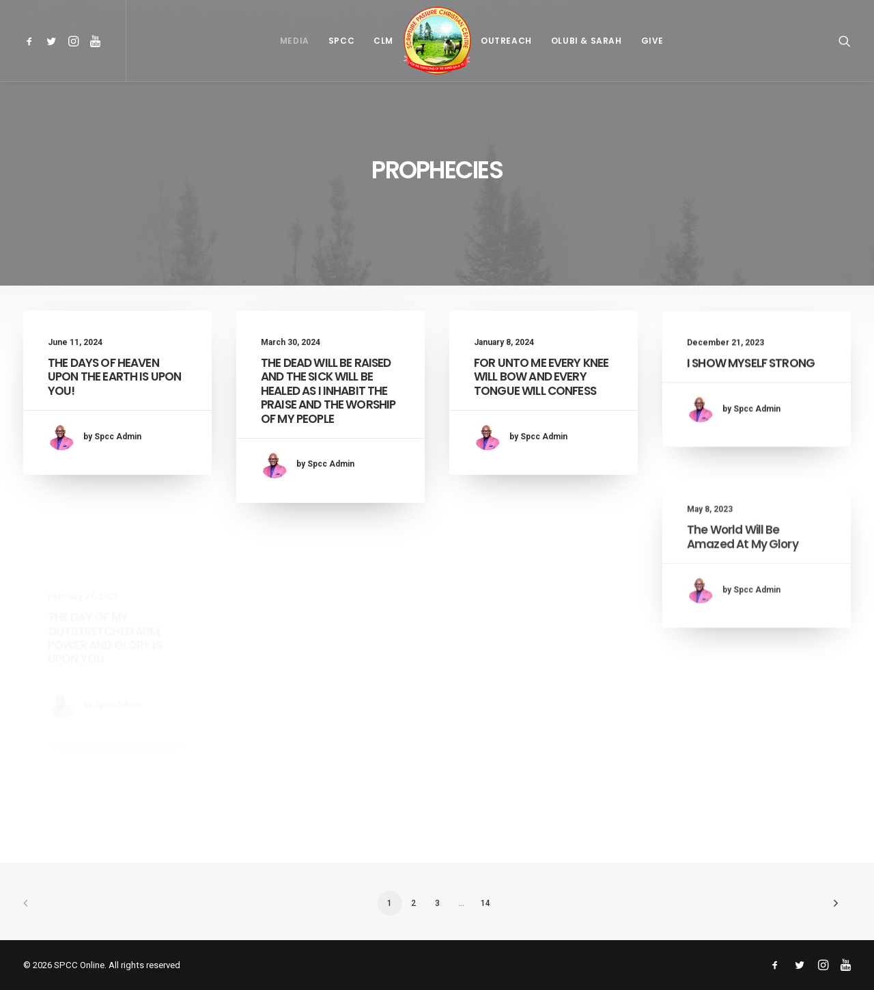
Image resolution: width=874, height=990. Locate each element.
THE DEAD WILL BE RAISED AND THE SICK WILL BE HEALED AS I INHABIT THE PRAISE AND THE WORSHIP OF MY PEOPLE (328, 391)
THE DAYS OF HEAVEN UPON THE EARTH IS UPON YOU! (114, 377)
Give (652, 40)
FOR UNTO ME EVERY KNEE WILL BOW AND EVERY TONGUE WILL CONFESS (541, 388)
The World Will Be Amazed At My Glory (742, 598)
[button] (31, 40)
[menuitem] (31, 40)
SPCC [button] (341, 40)
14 (485, 903)
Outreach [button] (506, 40)
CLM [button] (383, 40)
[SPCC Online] (437, 40)
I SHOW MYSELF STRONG (751, 389)
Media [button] (294, 40)
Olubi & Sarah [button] (586, 40)
